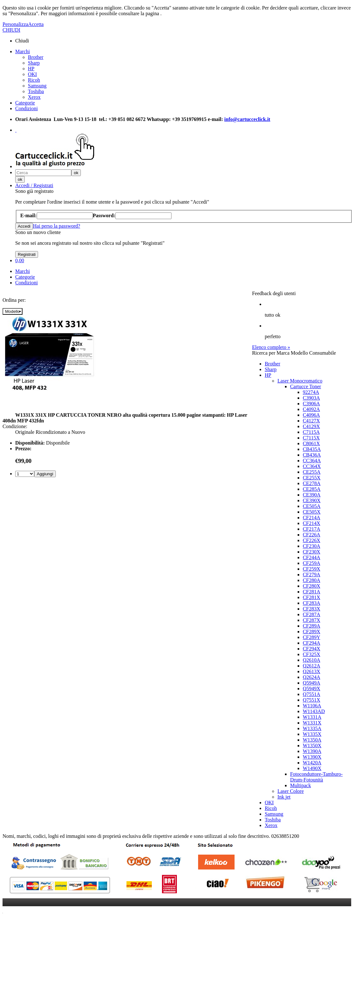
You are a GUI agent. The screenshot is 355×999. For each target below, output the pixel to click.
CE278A (311, 483)
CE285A (311, 489)
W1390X (312, 757)
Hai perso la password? (56, 226)
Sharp (34, 63)
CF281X (311, 597)
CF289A (311, 626)
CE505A (311, 506)
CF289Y (311, 637)
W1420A (312, 762)
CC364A (312, 460)
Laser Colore (290, 791)
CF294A (311, 643)
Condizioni (26, 108)
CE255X (311, 477)
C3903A (311, 398)
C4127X (311, 420)
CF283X (311, 608)
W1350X (312, 745)
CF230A (311, 546)
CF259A (311, 563)
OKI (32, 74)
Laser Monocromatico (299, 380)
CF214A (311, 517)
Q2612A (311, 665)
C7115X (311, 437)
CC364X (312, 466)
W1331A (312, 717)
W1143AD (314, 711)
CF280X (311, 586)
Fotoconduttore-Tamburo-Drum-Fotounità (316, 776)
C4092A (311, 409)
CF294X (311, 648)
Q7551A (311, 694)
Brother (35, 57)
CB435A (312, 449)
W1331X (312, 722)
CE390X (311, 500)
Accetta (36, 24)
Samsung (37, 85)
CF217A (311, 529)
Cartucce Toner (305, 386)
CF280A (311, 580)
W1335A (312, 728)
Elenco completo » (271, 347)
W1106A (312, 705)
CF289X (311, 631)
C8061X (311, 443)
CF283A (311, 603)
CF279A (311, 574)
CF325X (311, 654)
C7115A (311, 432)
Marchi (22, 51)
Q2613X (311, 671)
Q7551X (311, 700)
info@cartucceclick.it (247, 119)
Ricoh (34, 80)
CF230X (311, 551)
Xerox (34, 97)
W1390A (312, 751)
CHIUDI (11, 30)
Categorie (25, 102)
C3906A (311, 403)
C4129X (311, 426)
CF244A (311, 557)
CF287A (311, 614)
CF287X (311, 620)
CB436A (312, 455)
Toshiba (36, 91)
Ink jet (283, 797)
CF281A (311, 591)
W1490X (312, 768)
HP (31, 68)
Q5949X (311, 688)
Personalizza (15, 24)
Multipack (300, 785)
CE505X (311, 512)
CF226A (311, 534)
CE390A (311, 494)
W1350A (312, 740)
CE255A (311, 472)
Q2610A (311, 660)
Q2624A (311, 677)
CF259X (311, 569)
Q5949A (311, 683)
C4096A (311, 415)
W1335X (312, 734)
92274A (311, 392)
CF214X (311, 523)
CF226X (311, 540)
